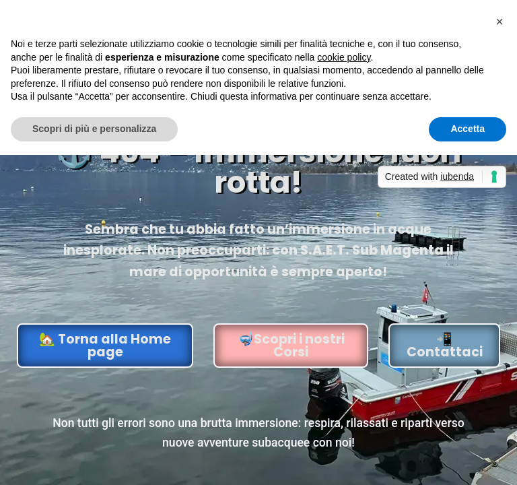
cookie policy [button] (343, 57)
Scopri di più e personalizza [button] (94, 128)
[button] (499, 21)
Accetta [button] (467, 128)
